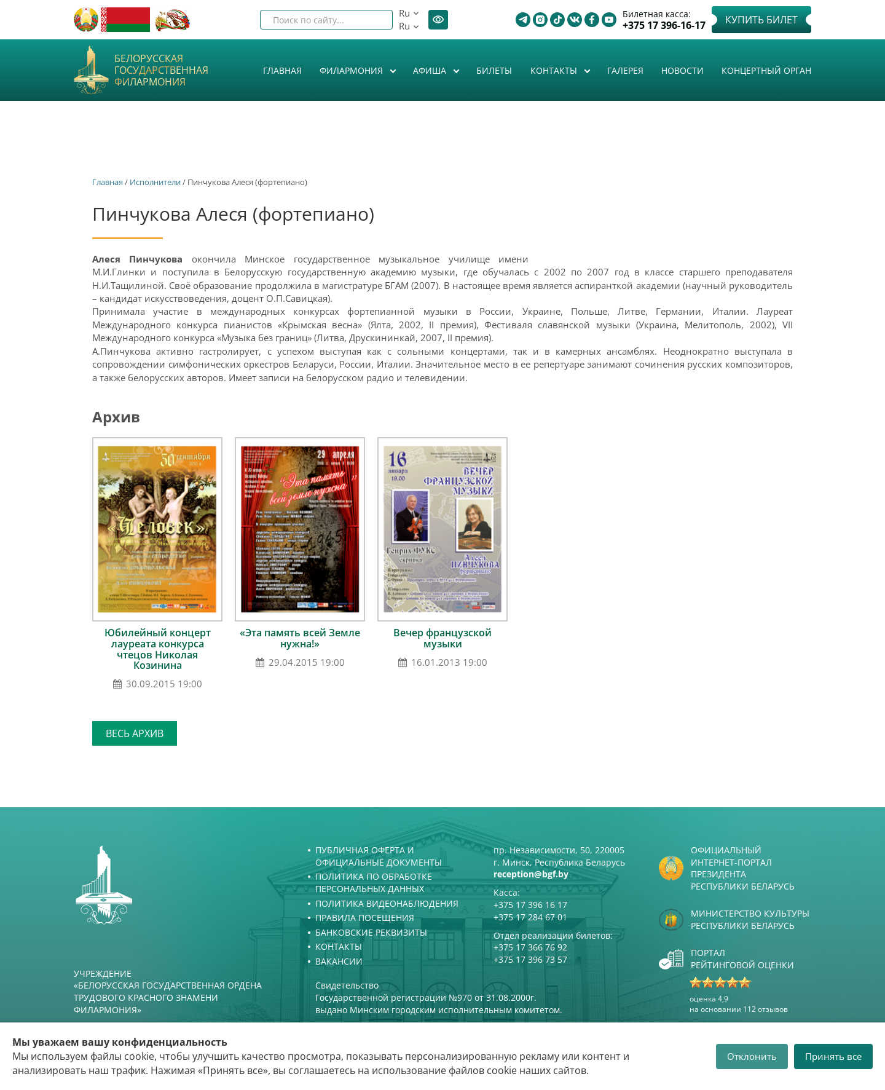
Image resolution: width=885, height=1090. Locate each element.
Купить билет (761, 19)
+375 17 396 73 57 (530, 959)
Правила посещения (364, 917)
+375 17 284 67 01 (530, 917)
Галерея (625, 70)
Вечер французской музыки (442, 638)
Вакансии (339, 961)
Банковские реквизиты (371, 932)
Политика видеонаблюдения (386, 903)
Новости (682, 70)
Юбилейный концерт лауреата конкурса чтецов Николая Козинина (157, 649)
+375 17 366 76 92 (530, 947)
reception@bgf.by (531, 874)
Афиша (431, 70)
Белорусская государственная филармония (161, 71)
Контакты (555, 70)
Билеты (494, 70)
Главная (282, 70)
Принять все (833, 1056)
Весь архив (134, 733)
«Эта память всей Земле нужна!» (300, 638)
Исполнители (155, 182)
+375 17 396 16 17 (530, 904)
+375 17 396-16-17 (664, 25)
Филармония (352, 70)
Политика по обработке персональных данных (373, 883)
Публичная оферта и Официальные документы (378, 856)
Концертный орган (766, 70)
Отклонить (752, 1056)
